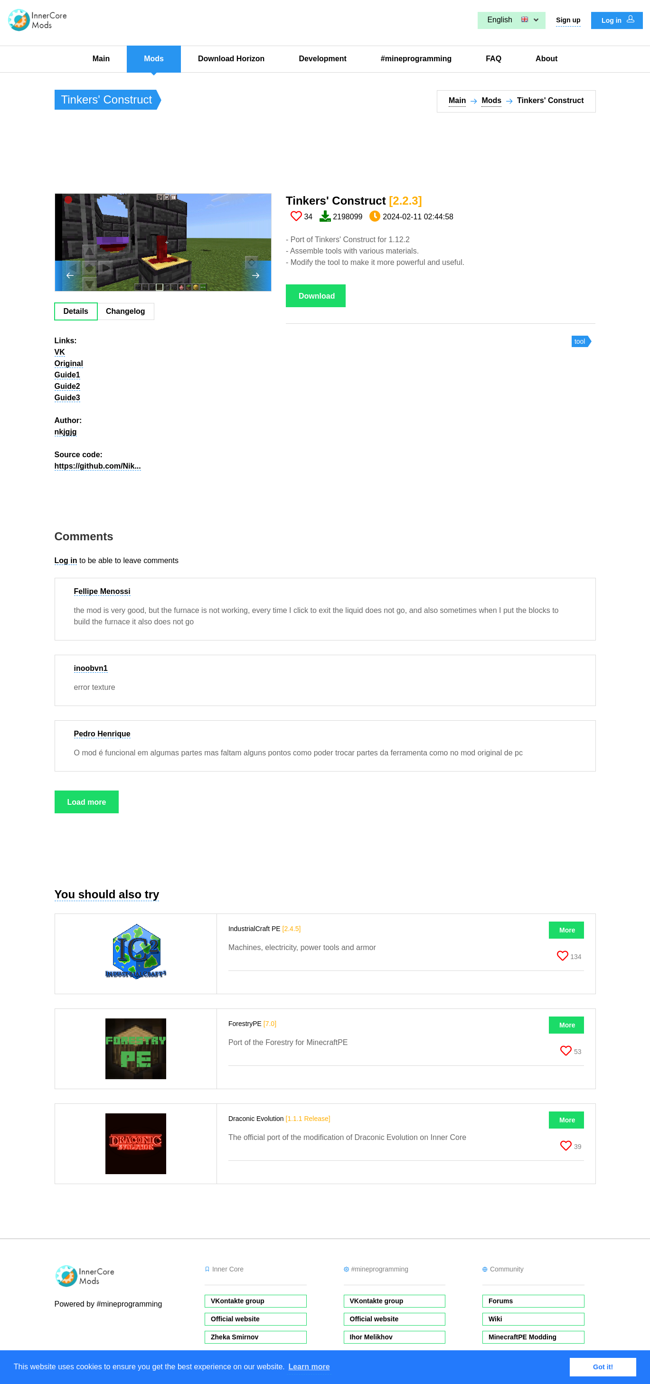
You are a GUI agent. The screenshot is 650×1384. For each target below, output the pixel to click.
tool (580, 341)
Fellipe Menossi (102, 591)
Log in (618, 20)
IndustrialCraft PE (264, 928)
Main (101, 59)
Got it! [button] (603, 1367)
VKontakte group (237, 1301)
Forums (501, 1301)
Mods (154, 59)
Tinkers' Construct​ (354, 200)
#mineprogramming (416, 59)
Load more (86, 802)
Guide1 (67, 375)
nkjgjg (66, 432)
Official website (235, 1319)
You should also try (107, 894)
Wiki (495, 1319)
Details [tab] (76, 311)
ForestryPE (252, 1023)
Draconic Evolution (279, 1118)
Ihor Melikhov (371, 1337)
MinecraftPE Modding (522, 1337)
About (546, 59)
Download (317, 296)
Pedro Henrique (102, 734)
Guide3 (67, 398)
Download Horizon (231, 59)
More (567, 930)
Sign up (568, 20)
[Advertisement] (227, 157)
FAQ (493, 59)
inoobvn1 (91, 668)
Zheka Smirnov (234, 1337)
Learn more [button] (309, 1367)
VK (60, 352)
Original (69, 363)
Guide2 (67, 386)
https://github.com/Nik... (98, 466)
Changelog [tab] (125, 311)
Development (322, 59)
